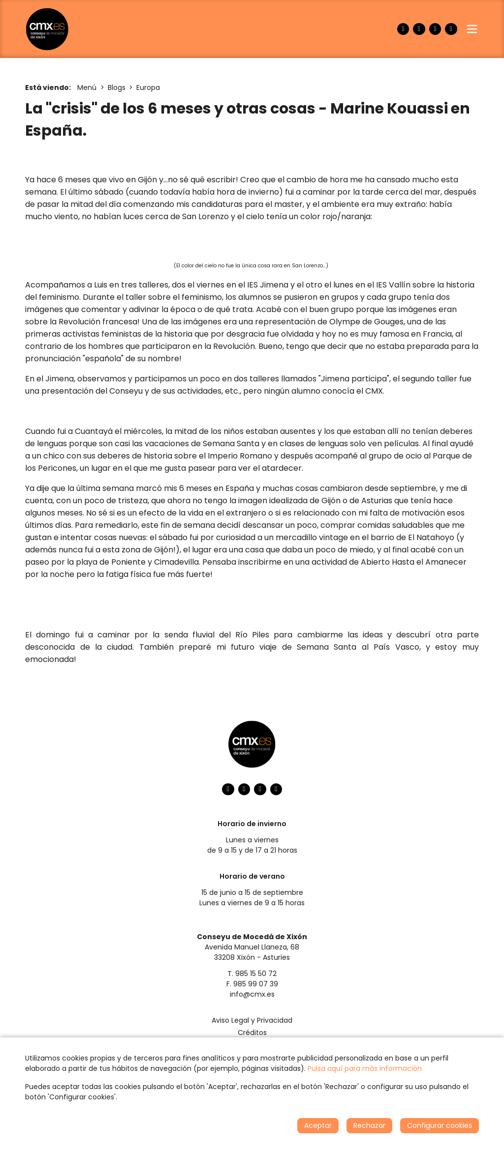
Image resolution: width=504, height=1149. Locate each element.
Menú (86, 87)
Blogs (117, 87)
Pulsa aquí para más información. (365, 1068)
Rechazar (369, 1125)
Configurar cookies (439, 1125)
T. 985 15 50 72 (252, 973)
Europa (148, 87)
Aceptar (318, 1125)
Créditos (252, 1032)
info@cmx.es (252, 994)
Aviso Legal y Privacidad (252, 1020)
